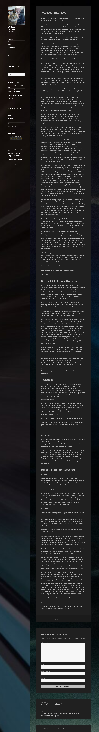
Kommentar (45, 642)
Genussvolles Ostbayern (14, 101)
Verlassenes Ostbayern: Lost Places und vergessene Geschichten (15, 91)
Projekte (10, 58)
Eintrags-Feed (11, 121)
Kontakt (10, 61)
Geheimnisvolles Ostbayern (15, 95)
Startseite (10, 39)
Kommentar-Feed (12, 124)
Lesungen (10, 53)
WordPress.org (12, 126)
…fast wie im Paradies (13, 98)
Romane (10, 44)
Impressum (11, 63)
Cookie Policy (44, 728)
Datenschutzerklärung (14, 66)
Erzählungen (11, 47)
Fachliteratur (11, 50)
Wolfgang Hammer (12, 28)
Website (43, 678)
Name (43, 664)
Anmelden (10, 118)
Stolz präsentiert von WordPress (57, 728)
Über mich (10, 42)
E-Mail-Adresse (46, 671)
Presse (9, 55)
